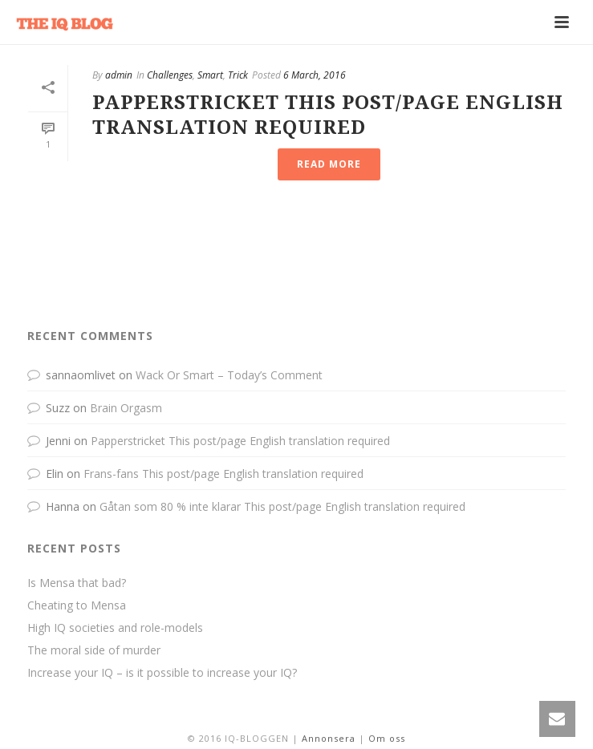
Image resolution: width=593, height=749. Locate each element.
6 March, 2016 (314, 75)
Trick (238, 75)
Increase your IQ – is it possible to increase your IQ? (162, 673)
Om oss (386, 738)
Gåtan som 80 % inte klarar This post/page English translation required (282, 506)
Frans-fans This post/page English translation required (223, 473)
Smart (210, 75)
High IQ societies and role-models (115, 628)
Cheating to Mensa (76, 605)
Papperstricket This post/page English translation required (240, 440)
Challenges (170, 75)
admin (118, 75)
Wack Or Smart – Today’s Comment (229, 375)
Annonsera (328, 738)
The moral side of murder (93, 650)
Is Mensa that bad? (76, 583)
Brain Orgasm (126, 407)
